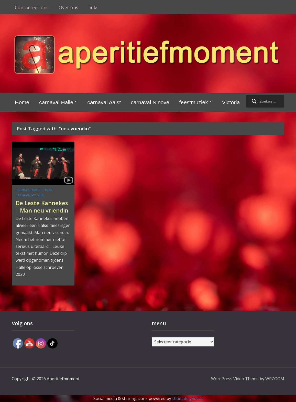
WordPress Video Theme (235, 379)
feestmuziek (193, 102)
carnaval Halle (56, 102)
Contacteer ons (32, 7)
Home (22, 102)
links (93, 7)
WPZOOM (274, 379)
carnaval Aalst (104, 102)
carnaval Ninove (150, 102)
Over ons (68, 7)
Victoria (231, 102)
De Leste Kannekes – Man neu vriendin (42, 206)
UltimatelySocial (187, 398)
